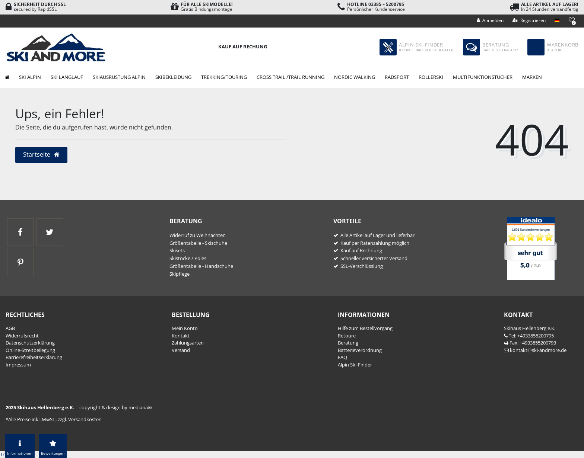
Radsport (397, 77)
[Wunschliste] (571, 20)
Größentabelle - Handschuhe (201, 266)
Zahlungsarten (188, 342)
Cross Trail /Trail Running (290, 77)
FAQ (342, 357)
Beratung (348, 342)
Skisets (177, 250)
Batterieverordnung (360, 350)
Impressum (18, 364)
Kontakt (181, 335)
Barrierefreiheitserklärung (34, 357)
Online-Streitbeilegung (30, 350)
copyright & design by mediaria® (115, 407)
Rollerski (431, 77)
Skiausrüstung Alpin (119, 77)
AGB (10, 328)
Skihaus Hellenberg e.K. (529, 328)
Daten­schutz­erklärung (30, 342)
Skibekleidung (173, 77)
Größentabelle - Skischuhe (198, 243)
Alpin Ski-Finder (355, 364)
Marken (532, 77)
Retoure (347, 335)
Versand (181, 350)
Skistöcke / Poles (187, 258)
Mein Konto (185, 328)
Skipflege (179, 273)
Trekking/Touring (224, 77)
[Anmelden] (490, 20)
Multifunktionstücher (482, 77)
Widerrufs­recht (22, 335)
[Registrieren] (529, 20)
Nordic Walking (354, 77)
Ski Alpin (30, 77)
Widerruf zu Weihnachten (197, 235)
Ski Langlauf (67, 77)
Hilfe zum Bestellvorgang (365, 328)
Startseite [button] (41, 154)
